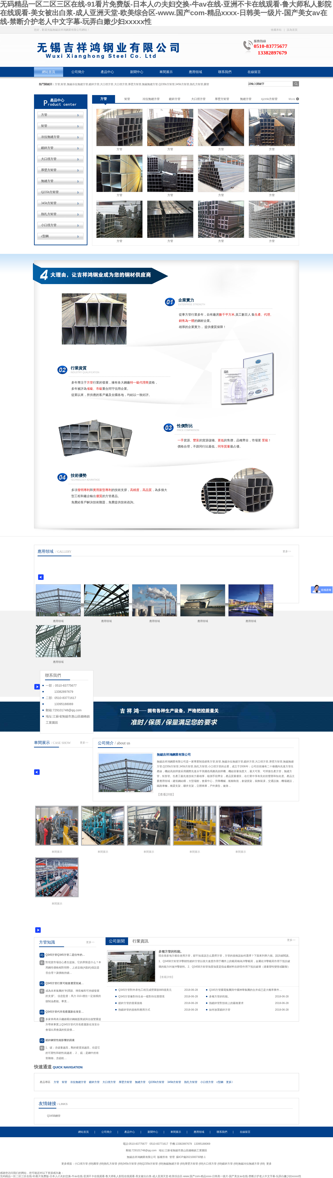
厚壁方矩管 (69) (194, 1163)
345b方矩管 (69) (132, 1163)
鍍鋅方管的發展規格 (130, 1003)
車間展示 (166, 72)
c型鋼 (45, 236)
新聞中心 (136, 72)
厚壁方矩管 (49, 170)
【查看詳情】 (166, 794)
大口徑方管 (49, 159)
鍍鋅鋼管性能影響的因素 (60, 1040)
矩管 (44, 125)
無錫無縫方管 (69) (174, 1163)
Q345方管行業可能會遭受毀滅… (64, 983)
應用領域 (195, 72)
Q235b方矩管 (50, 192)
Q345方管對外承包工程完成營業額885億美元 (145, 989)
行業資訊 (140, 941)
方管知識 (47, 942)
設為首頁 (292, 29)
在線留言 (254, 72)
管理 (172, 1157)
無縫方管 (47, 181)
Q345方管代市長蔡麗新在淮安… (64, 1011)
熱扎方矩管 (49, 214)
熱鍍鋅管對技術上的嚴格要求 (226, 1003)
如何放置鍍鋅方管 (219, 1009)
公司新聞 (117, 941)
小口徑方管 (49, 225)
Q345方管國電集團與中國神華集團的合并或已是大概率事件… (245, 989)
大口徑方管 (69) (212, 1163)
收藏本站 (276, 29)
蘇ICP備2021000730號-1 (191, 1157)
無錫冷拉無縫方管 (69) (251, 1163)
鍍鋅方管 (47, 148)
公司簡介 (78, 72)
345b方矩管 (49, 203)
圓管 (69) (98, 1163)
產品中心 (107, 72)
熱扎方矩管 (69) (113, 1163)
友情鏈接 (47, 1103)
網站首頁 (48, 72)
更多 (269, 1163)
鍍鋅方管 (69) (230, 1163)
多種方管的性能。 (219, 996)
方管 (44, 114)
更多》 (230, 1082)
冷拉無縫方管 (50, 137)
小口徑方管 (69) (84, 1163)
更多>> (287, 551)
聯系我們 (224, 72)
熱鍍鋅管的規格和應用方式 (134, 1009)
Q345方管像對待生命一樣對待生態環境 (141, 996)
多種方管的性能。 (171, 951)
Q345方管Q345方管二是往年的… (65, 954)
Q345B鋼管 (54, 1115)
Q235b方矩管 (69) (152, 1163)
